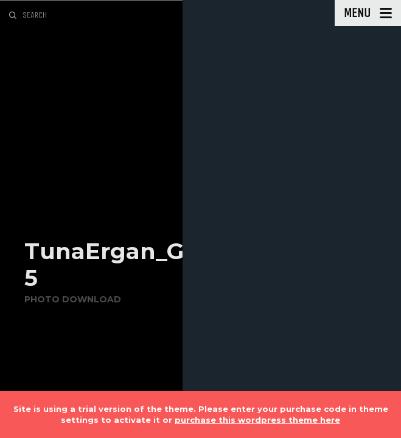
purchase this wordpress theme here (257, 420)
